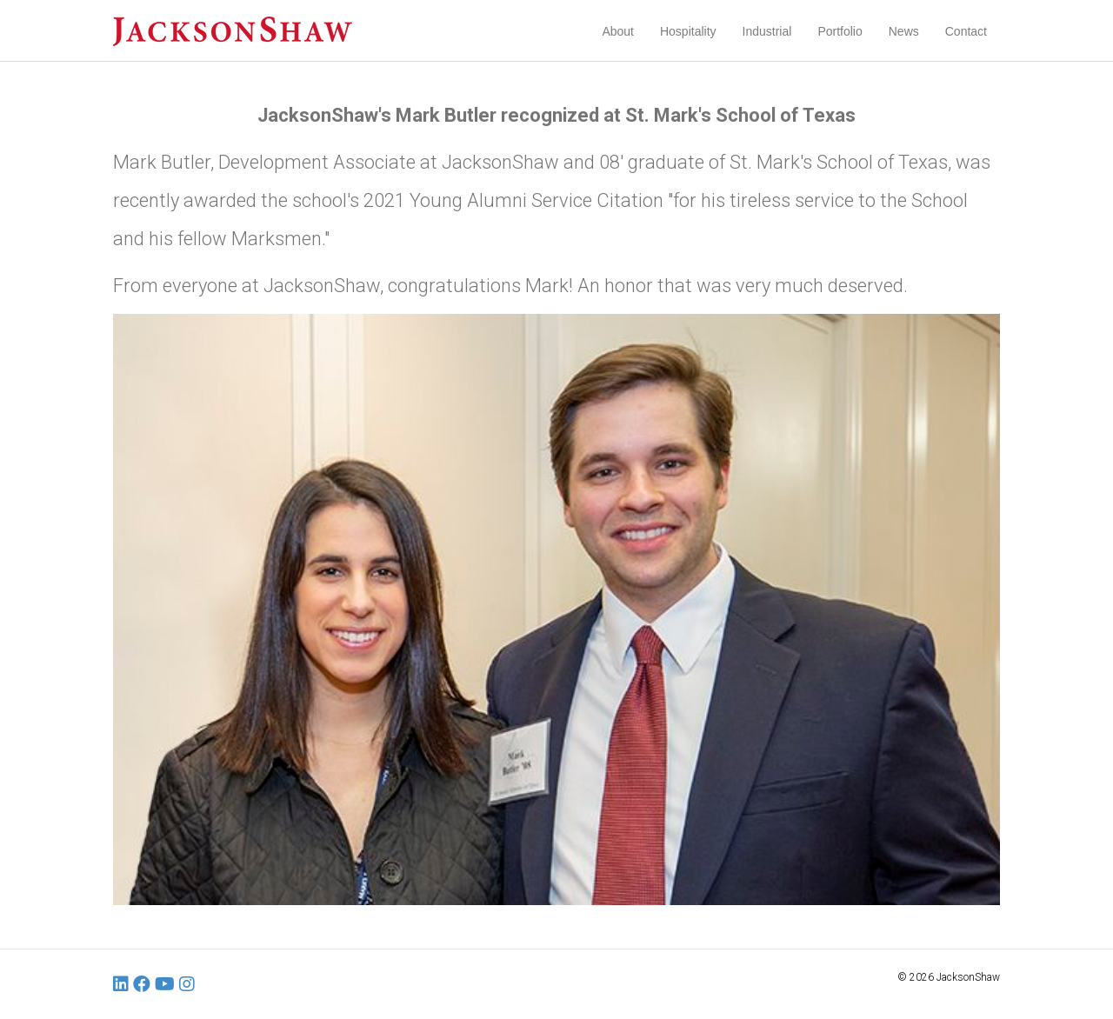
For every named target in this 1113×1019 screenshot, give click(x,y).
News (904, 31)
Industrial (767, 31)
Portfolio (839, 31)
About (618, 31)
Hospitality (688, 31)
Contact (966, 31)
